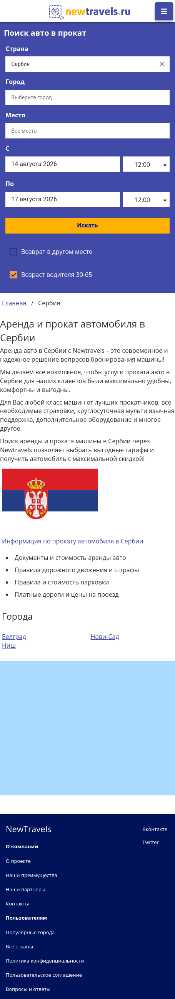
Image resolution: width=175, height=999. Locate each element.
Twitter (150, 842)
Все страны (19, 946)
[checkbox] (51, 251)
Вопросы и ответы (28, 989)
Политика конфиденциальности (45, 960)
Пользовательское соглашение (44, 974)
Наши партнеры (25, 889)
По (9, 183)
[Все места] (87, 130)
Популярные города (30, 932)
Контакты (17, 903)
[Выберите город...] (87, 97)
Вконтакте (154, 829)
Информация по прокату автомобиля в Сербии (72, 541)
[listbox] (146, 164)
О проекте (18, 860)
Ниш (9, 645)
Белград (14, 636)
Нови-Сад (105, 636)
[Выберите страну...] (79, 64)
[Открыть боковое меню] (164, 11)
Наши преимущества (31, 875)
